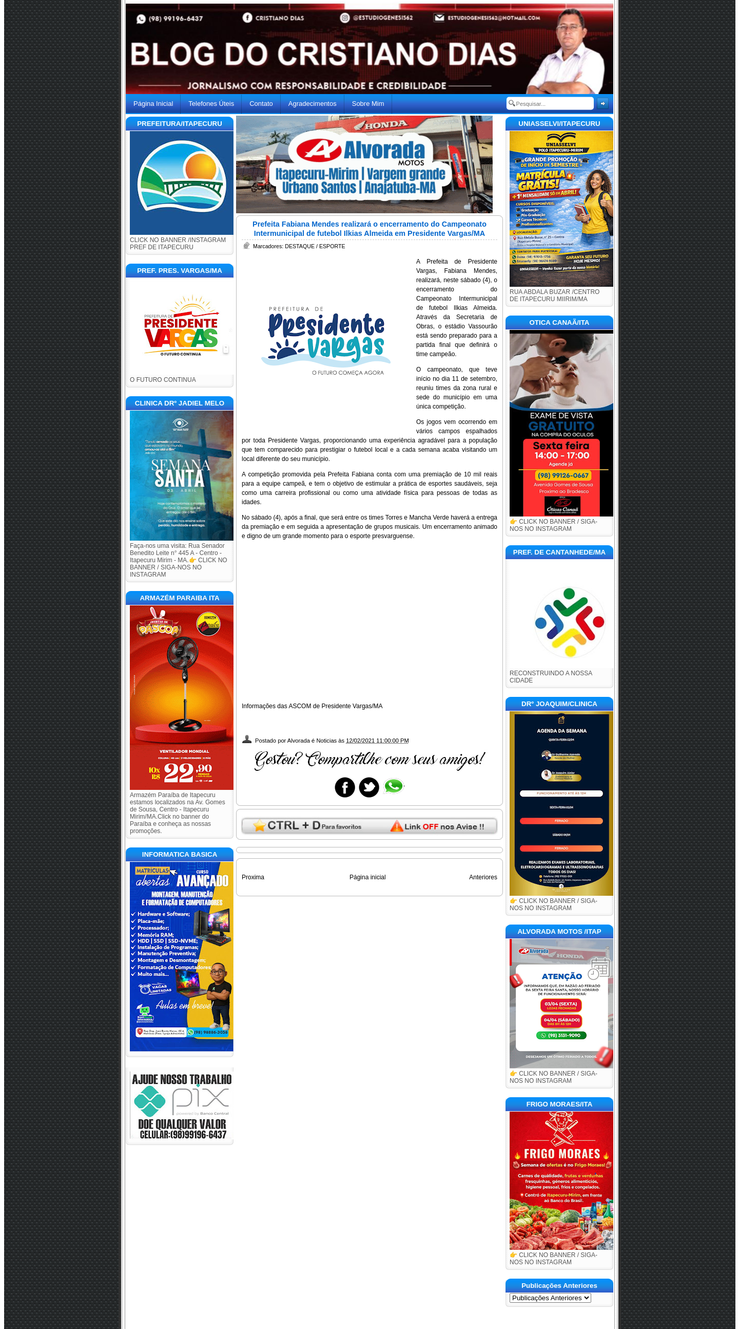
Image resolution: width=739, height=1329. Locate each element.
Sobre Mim (368, 103)
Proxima (253, 877)
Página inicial (367, 877)
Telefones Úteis (211, 103)
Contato (261, 103)
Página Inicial (153, 103)
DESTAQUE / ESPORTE (315, 246)
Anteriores (483, 877)
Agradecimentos (312, 103)
